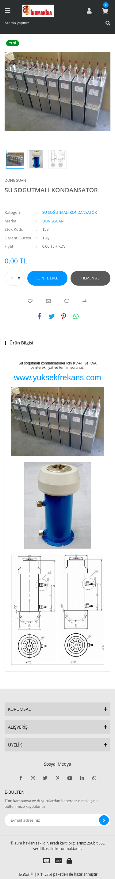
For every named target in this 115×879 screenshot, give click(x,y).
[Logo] (38, 11)
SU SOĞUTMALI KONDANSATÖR (69, 212)
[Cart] (104, 10)
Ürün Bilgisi (21, 343)
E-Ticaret (44, 874)
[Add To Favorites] (30, 301)
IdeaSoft (25, 874)
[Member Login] (89, 10)
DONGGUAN (15, 180)
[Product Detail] (14, 43)
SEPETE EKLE (47, 278)
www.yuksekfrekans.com (57, 377)
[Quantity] (14, 278)
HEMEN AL (90, 278)
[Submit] (104, 820)
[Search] (57, 23)
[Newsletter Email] (57, 820)
